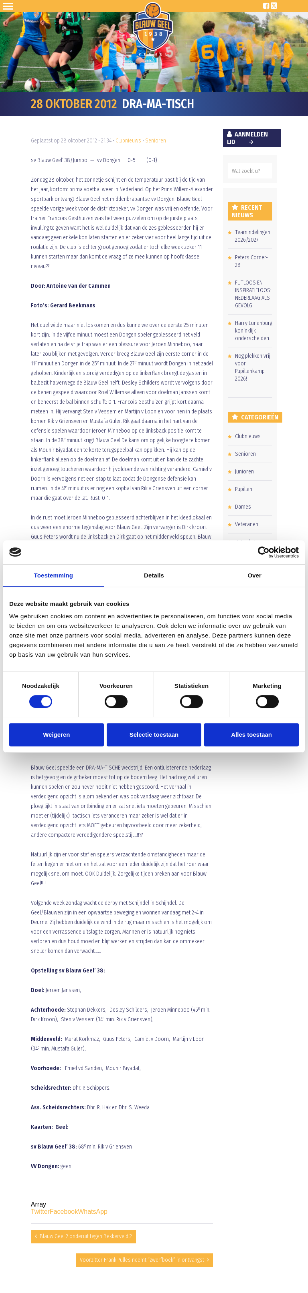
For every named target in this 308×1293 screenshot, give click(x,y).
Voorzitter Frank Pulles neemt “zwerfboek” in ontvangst (142, 1260)
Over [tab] (254, 575)
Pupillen (243, 489)
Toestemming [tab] (53, 575)
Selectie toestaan (154, 734)
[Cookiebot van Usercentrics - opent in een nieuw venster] (264, 552)
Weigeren (56, 734)
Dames (243, 506)
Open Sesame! (9, 6)
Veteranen (246, 524)
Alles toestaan (251, 734)
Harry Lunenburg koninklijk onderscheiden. (253, 331)
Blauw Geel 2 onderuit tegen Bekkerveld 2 (86, 1236)
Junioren (244, 471)
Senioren (155, 140)
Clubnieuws (128, 140)
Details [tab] (154, 575)
